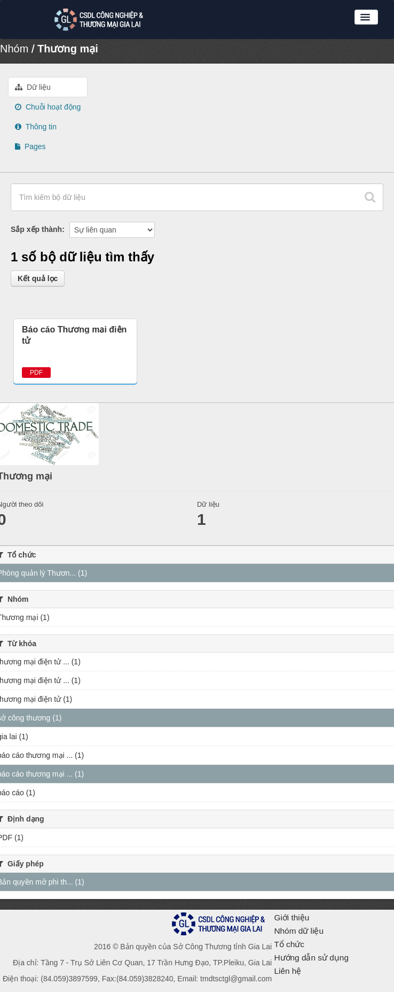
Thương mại (67, 49)
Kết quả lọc (38, 278)
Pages (30, 146)
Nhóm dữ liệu (299, 930)
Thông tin (36, 126)
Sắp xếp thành (36, 229)
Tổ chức (289, 944)
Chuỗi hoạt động (48, 107)
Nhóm (14, 49)
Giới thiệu (291, 917)
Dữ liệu (33, 87)
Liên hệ (287, 970)
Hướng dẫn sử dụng (311, 957)
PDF (36, 372)
